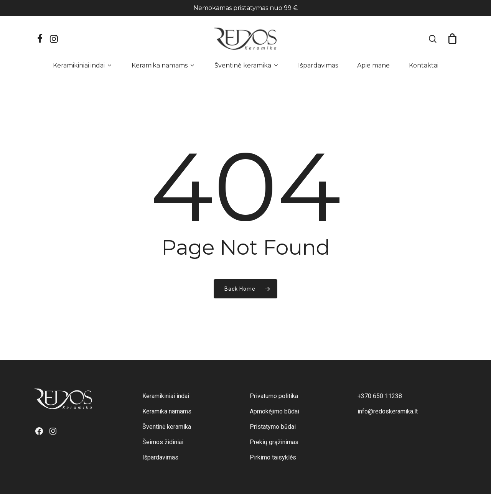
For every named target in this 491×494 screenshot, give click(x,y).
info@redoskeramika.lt (388, 411)
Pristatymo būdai (273, 426)
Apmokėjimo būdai (274, 411)
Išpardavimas (160, 457)
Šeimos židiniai (162, 442)
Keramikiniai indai (165, 396)
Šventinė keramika (166, 426)
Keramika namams (166, 411)
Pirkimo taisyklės (273, 457)
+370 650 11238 (380, 396)
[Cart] (452, 39)
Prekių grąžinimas (274, 442)
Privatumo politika (274, 396)
